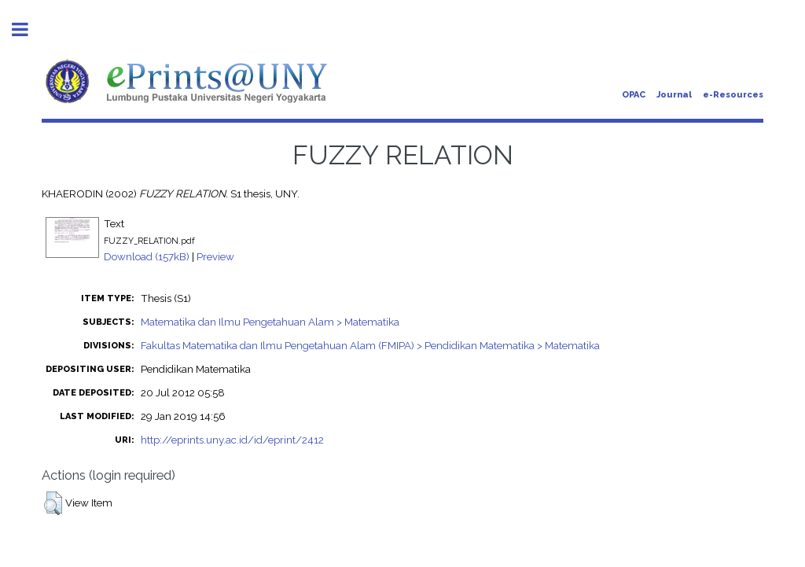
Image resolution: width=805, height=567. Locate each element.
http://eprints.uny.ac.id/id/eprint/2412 (232, 439)
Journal (674, 95)
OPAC (633, 95)
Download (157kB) (146, 256)
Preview (215, 256)
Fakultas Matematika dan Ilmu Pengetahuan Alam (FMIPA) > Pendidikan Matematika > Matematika (370, 345)
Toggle (28, 29)
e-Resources (733, 95)
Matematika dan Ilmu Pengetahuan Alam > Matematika (270, 321)
